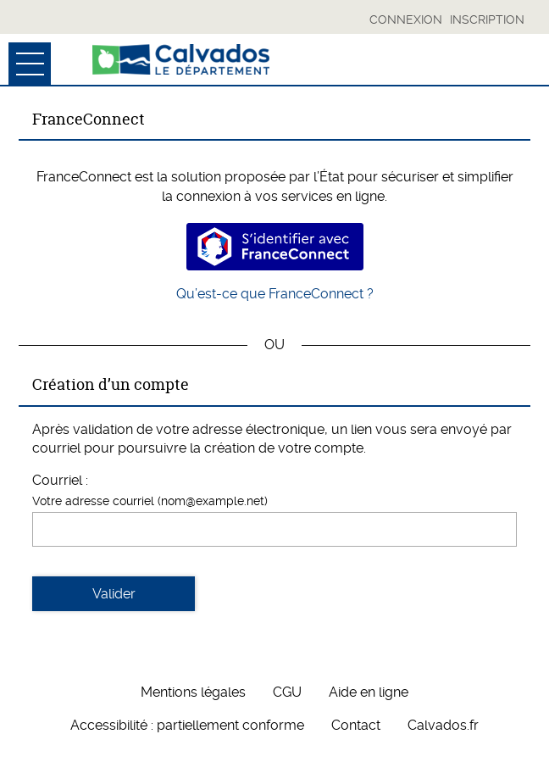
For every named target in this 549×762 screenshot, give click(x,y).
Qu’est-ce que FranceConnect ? (275, 294)
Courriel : (60, 480)
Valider (114, 594)
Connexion (405, 19)
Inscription (487, 19)
